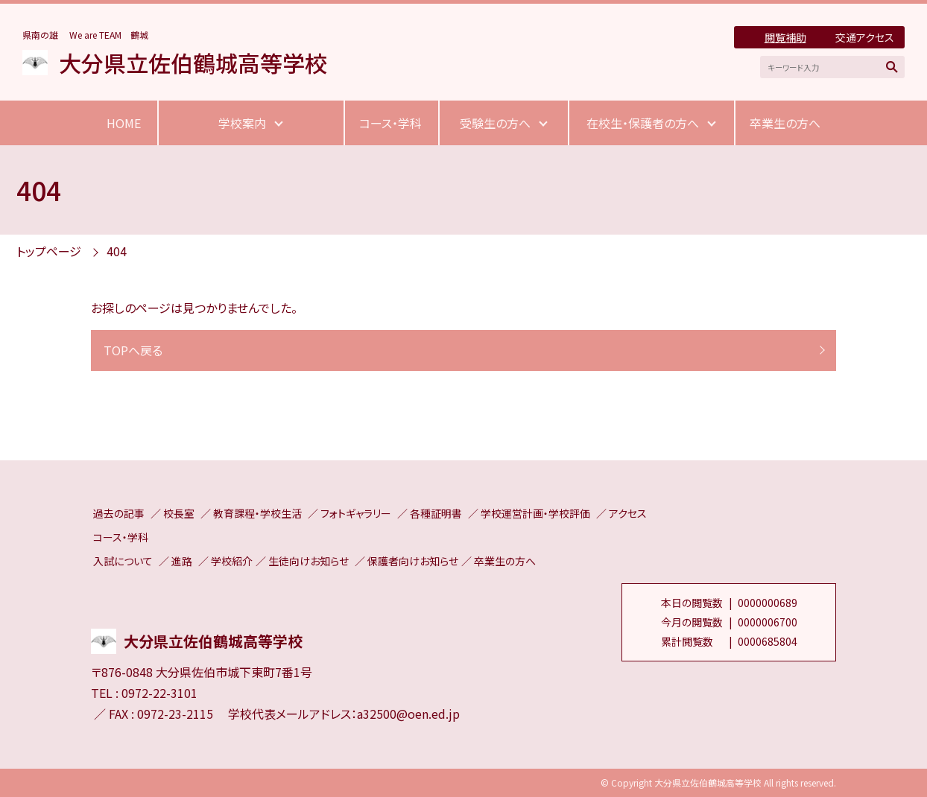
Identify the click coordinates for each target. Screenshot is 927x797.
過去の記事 (119, 513)
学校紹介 (232, 561)
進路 (181, 561)
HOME (124, 123)
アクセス (628, 513)
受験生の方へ (495, 123)
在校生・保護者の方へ (642, 123)
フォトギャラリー (355, 513)
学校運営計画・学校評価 (535, 513)
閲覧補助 (785, 37)
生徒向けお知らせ (308, 561)
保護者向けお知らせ (412, 561)
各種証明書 (436, 513)
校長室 (178, 513)
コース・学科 (390, 123)
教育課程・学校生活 (257, 513)
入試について (123, 561)
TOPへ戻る (133, 350)
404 (117, 251)
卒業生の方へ (785, 123)
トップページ (48, 251)
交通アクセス (864, 37)
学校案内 (242, 123)
